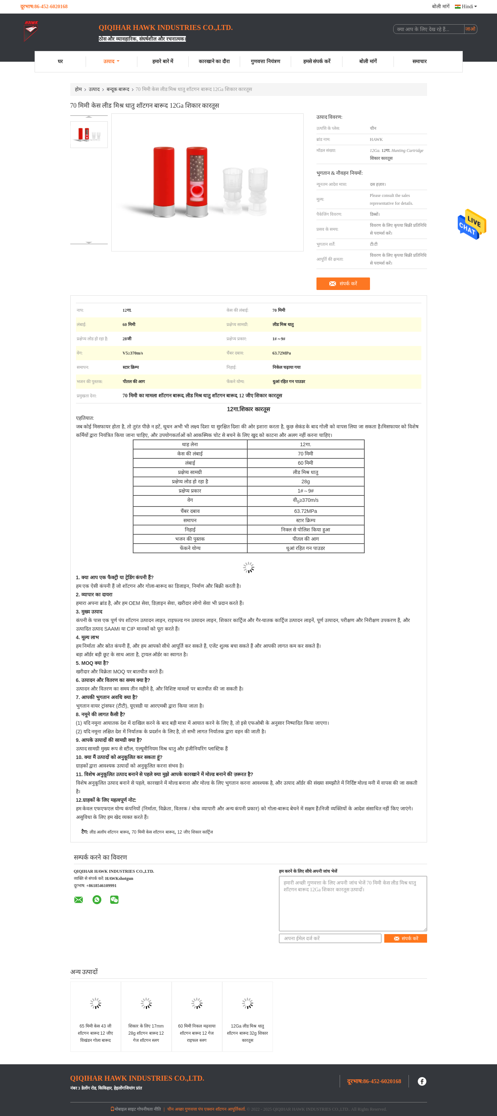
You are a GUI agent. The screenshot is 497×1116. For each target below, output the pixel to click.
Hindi (469, 6)
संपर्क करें (348, 283)
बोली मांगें (441, 6)
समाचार (419, 61)
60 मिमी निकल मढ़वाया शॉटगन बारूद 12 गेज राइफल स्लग (196, 1033)
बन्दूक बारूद (118, 89)
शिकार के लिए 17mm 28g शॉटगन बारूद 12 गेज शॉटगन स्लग (146, 1033)
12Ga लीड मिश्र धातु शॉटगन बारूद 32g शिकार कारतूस (247, 1033)
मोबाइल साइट (123, 1109)
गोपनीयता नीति (149, 1109)
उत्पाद (111, 61)
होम (78, 89)
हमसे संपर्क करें (316, 61)
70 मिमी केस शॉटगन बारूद (153, 832)
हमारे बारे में (162, 61)
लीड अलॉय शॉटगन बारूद (109, 832)
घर (60, 61)
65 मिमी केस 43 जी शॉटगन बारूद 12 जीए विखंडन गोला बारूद (95, 1033)
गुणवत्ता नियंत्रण (265, 61)
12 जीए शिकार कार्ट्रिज (195, 832)
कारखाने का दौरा (214, 61)
